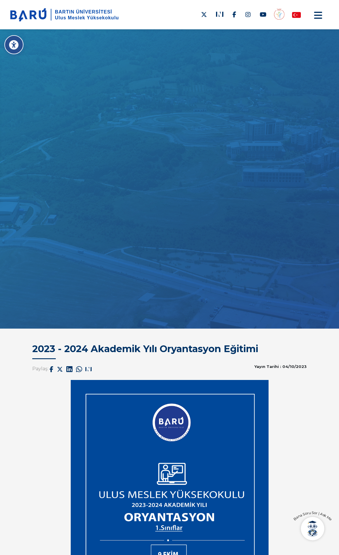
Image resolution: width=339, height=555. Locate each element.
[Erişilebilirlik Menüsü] (13, 44)
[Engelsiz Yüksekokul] (279, 15)
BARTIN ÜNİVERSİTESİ (83, 11)
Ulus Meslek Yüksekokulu (87, 17)
